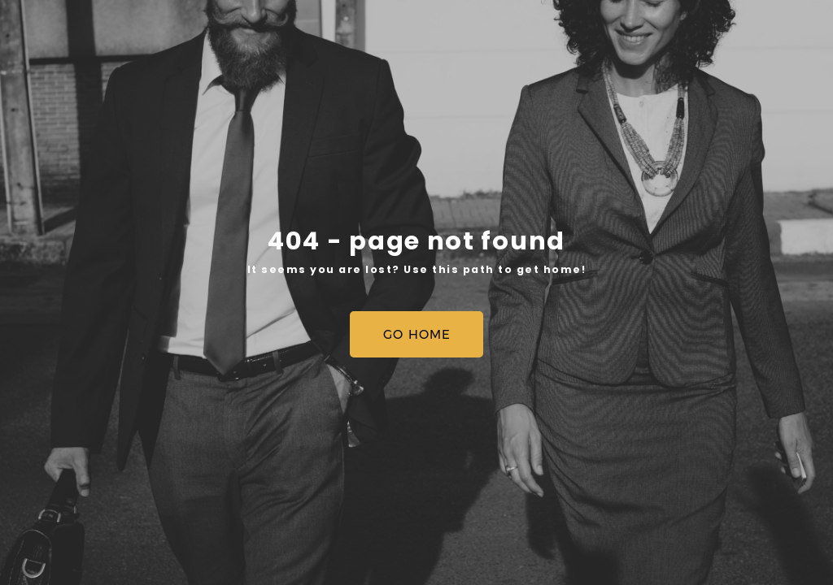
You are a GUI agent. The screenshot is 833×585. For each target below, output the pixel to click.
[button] (416, 334)
